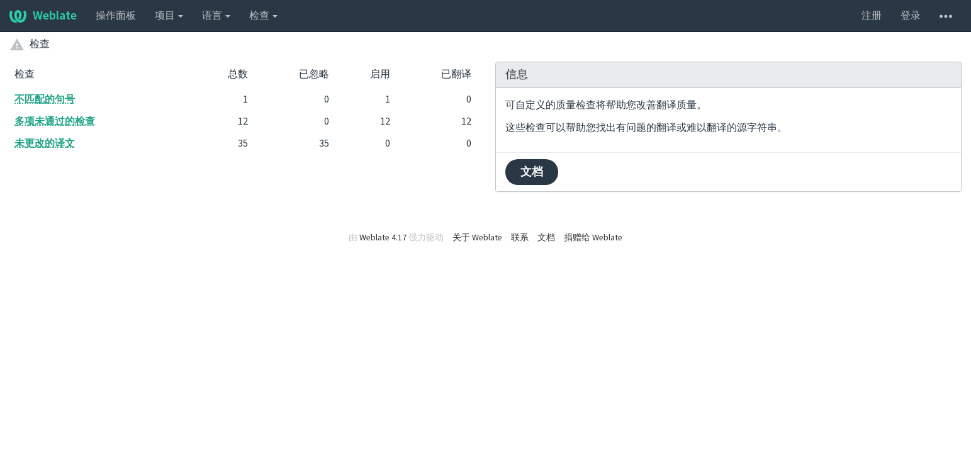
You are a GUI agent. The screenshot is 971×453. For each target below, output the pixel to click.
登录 (911, 16)
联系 (520, 238)
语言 (216, 16)
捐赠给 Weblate (593, 238)
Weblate (43, 16)
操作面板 (116, 16)
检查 (263, 16)
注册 (872, 16)
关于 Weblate (477, 238)
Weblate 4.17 (383, 238)
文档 (531, 172)
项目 (169, 16)
